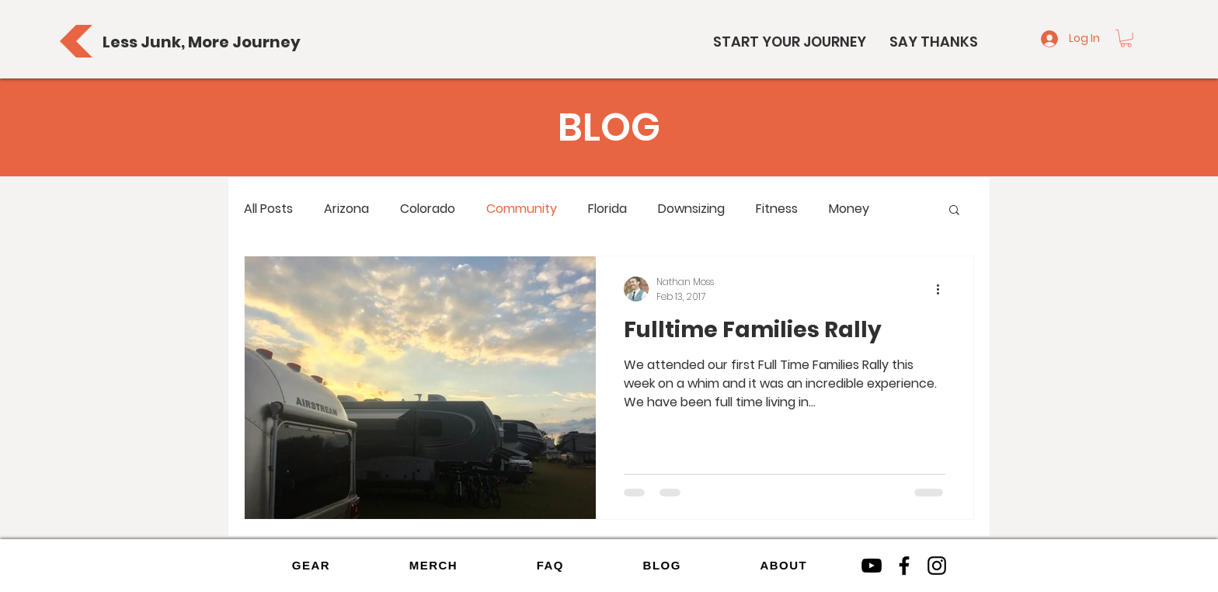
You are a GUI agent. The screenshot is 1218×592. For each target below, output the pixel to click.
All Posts (268, 209)
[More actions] (943, 289)
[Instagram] (936, 565)
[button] (1125, 38)
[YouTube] (871, 565)
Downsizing (691, 209)
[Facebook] (904, 565)
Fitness (777, 209)
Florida (607, 209)
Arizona (346, 209)
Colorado (427, 209)
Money (849, 209)
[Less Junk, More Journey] (202, 41)
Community (521, 209)
